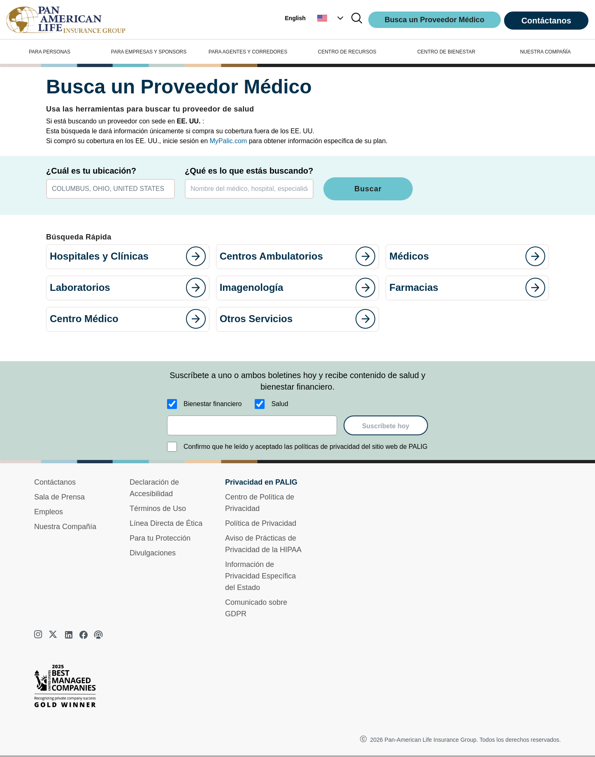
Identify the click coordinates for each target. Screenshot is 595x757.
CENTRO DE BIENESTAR (446, 52)
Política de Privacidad (260, 523)
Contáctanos (546, 20)
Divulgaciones (153, 553)
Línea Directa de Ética (166, 523)
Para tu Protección (160, 538)
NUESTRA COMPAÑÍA (545, 52)
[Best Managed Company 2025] (68, 688)
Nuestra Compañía (65, 526)
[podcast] (98, 635)
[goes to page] (196, 256)
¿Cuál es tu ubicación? (91, 170)
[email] (252, 425)
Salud (279, 403)
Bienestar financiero (213, 403)
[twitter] (54, 634)
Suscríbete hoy (385, 426)
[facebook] (83, 635)
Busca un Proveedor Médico (434, 20)
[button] (331, 18)
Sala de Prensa (59, 497)
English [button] (295, 18)
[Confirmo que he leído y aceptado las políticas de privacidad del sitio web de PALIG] (172, 447)
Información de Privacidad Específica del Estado (260, 576)
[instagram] (39, 634)
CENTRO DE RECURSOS (347, 52)
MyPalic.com (228, 140)
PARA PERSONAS (49, 52)
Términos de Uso (158, 508)
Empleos (48, 512)
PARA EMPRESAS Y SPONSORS (148, 52)
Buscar (367, 189)
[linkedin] (69, 635)
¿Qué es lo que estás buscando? (249, 170)
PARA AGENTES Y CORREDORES (248, 52)
